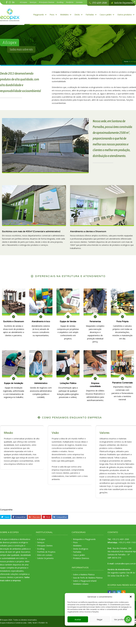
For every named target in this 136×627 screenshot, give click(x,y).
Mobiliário (65, 14)
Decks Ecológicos (80, 549)
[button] (130, 596)
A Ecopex (23, 2)
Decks (78, 14)
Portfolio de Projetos (46, 552)
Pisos (53, 14)
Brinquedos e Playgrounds (84, 539)
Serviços (33, 2)
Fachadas (91, 14)
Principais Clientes (46, 2)
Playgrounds (39, 14)
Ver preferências (121, 619)
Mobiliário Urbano (80, 584)
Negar (100, 619)
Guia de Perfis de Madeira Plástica (87, 577)
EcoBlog (60, 2)
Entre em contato (44, 555)
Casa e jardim (107, 14)
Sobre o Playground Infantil (84, 581)
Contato (79, 2)
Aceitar (78, 619)
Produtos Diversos (81, 558)
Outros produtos (125, 14)
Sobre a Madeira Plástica (83, 574)
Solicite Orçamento (45, 558)
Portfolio (69, 2)
